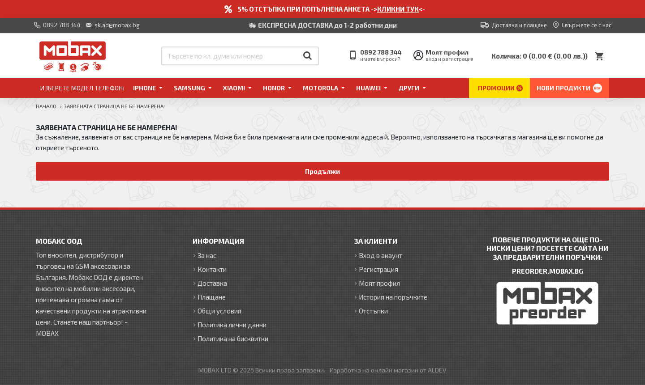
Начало (46, 106)
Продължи (322, 171)
